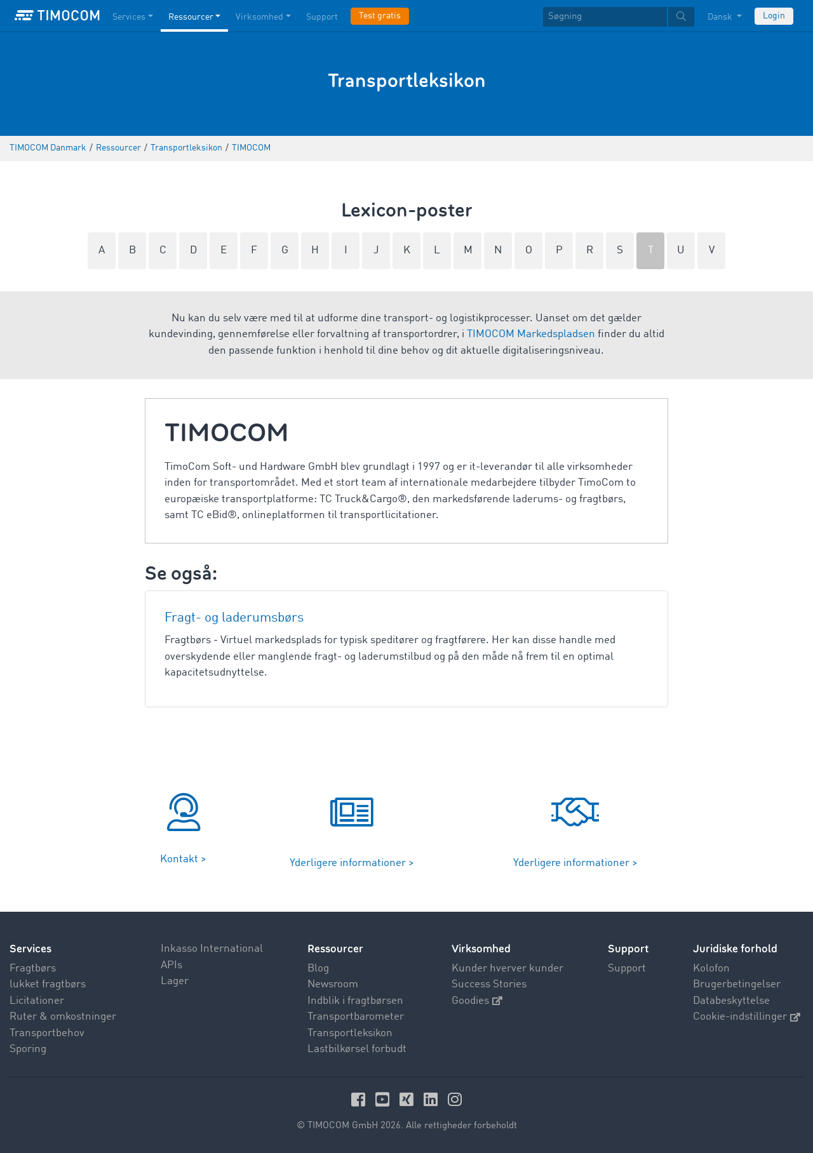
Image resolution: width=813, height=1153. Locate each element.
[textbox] (618, 16)
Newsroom (332, 984)
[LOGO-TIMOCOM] (57, 16)
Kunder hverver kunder (507, 968)
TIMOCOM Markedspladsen (531, 334)
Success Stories (489, 984)
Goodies (477, 1001)
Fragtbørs (33, 968)
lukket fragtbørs (48, 984)
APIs (171, 965)
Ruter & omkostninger (63, 1016)
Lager (175, 981)
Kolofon (711, 968)
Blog (318, 968)
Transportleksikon (350, 1033)
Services (30, 949)
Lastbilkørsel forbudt (356, 1049)
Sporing (28, 1049)
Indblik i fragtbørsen (355, 1001)
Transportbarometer (355, 1016)
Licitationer (37, 1001)
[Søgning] (605, 16)
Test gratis (380, 15)
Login (774, 15)
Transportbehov (47, 1033)
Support (627, 968)
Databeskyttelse (731, 1001)
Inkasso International (212, 948)
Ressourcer (335, 949)
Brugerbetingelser (737, 984)
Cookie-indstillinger (746, 1016)
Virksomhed (481, 949)
